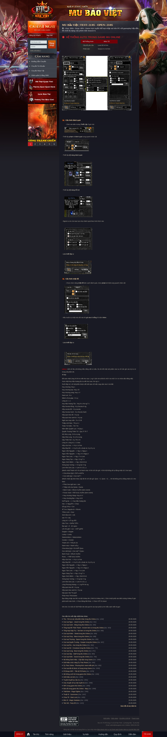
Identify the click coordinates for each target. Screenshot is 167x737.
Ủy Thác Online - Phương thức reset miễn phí (78, 665)
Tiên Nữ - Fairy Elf (69, 703)
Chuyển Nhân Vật (37, 71)
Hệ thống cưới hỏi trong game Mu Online (77, 674)
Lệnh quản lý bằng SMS (40, 75)
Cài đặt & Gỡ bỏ (124, 718)
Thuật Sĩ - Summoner (70, 694)
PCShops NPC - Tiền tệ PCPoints (74, 671)
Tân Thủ (36, 734)
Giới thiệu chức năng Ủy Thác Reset (75, 662)
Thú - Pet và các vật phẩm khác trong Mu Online (79, 619)
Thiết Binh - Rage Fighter (71, 691)
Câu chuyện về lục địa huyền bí (74, 683)
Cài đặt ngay (42, 27)
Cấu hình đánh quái (73, 120)
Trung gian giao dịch (42, 87)
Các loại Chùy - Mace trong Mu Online (76, 636)
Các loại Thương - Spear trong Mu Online (77, 639)
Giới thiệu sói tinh (69, 677)
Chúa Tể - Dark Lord (70, 697)
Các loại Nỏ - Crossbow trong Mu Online (76, 648)
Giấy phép (114, 718)
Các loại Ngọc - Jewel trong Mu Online (76, 622)
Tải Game (147, 734)
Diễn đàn (132, 734)
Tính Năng (49, 734)
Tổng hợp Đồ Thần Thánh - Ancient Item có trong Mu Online (83, 628)
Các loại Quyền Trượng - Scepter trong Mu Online (80, 642)
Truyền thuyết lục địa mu (71, 680)
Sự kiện (86, 734)
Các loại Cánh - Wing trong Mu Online (76, 625)
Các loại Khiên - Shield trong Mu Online (76, 633)
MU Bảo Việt (42, 10)
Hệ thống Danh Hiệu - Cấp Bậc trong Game (78, 659)
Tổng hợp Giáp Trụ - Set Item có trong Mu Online (79, 630)
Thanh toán (135, 718)
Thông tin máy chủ (42, 100)
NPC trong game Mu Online (72, 686)
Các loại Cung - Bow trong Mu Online (75, 651)
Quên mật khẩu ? (35, 50)
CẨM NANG (42, 55)
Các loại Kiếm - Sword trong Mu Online (76, 657)
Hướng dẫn (103, 734)
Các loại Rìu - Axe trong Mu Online (75, 645)
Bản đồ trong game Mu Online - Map (75, 688)
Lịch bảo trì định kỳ (42, 94)
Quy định (117, 734)
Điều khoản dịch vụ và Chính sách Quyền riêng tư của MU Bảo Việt (118, 729)
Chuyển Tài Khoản (38, 66)
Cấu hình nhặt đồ (72, 279)
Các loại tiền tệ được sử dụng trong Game (77, 668)
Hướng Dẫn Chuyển (38, 61)
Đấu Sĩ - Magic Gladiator (71, 700)
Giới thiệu (106, 718)
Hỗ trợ (42, 82)
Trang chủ (63, 28)
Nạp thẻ (49, 35)
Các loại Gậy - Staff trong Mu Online (75, 654)
